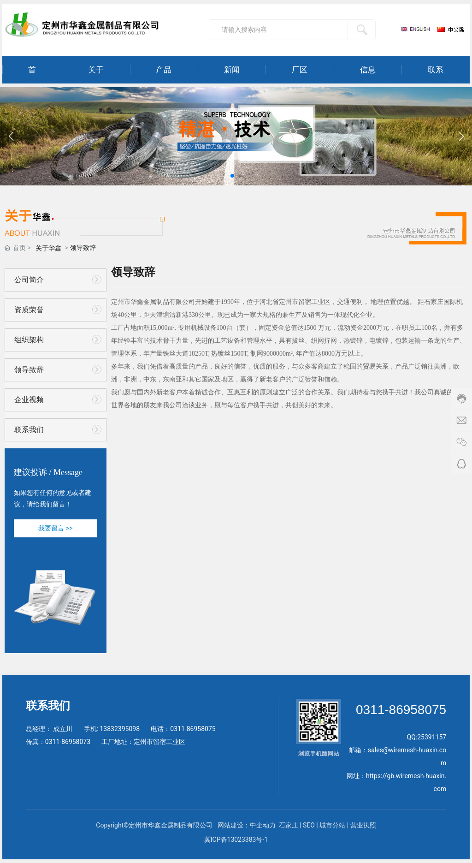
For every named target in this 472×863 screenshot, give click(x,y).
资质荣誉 (29, 310)
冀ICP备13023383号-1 (236, 839)
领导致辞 (29, 370)
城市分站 (332, 825)
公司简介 (29, 280)
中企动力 (263, 825)
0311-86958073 (67, 741)
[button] (232, 176)
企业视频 (29, 400)
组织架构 (29, 340)
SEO (309, 825)
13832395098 (120, 728)
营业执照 (363, 825)
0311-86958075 (192, 728)
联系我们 (29, 430)
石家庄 (288, 825)
